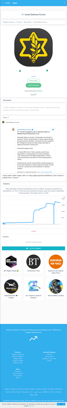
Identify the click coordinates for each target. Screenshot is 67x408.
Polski (14, 392)
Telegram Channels (18, 354)
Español (44, 389)
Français (26, 389)
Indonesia (58, 392)
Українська (13, 389)
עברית (31, 392)
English (7, 389)
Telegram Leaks (18, 363)
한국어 (52, 392)
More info (31, 406)
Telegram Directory (9, 22)
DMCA (18, 377)
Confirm (39, 91)
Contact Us (17, 371)
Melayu (32, 395)
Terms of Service (18, 373)
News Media (27, 22)
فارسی (41, 392)
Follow (33, 76)
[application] (33, 211)
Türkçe (18, 392)
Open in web (33, 81)
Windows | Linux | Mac (49, 358)
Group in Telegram (18, 356)
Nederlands (58, 389)
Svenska (8, 392)
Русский (20, 389)
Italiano (38, 389)
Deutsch (33, 389)
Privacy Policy (18, 375)
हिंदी (36, 395)
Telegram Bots (17, 358)
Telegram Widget (18, 361)
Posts (5, 118)
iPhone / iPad (49, 356)
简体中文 (46, 392)
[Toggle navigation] (64, 3)
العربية (36, 392)
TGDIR (7, 3)
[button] (64, 197)
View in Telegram (33, 85)
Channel (19, 22)
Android (49, 354)
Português (51, 389)
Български (24, 392)
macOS (49, 361)
